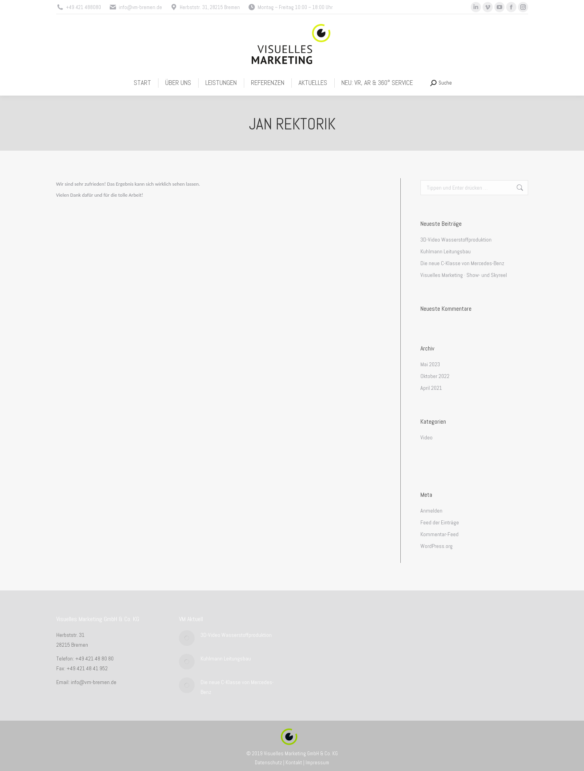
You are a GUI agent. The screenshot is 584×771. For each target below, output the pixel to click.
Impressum (317, 762)
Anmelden (431, 510)
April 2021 (431, 387)
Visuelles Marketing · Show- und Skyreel (463, 275)
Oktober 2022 (435, 376)
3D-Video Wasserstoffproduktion (456, 239)
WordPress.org (436, 546)
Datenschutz (268, 762)
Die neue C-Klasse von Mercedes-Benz (462, 263)
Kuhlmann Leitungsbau (445, 251)
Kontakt (294, 762)
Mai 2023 (430, 364)
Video (426, 437)
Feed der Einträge (439, 522)
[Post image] (187, 638)
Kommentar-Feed (439, 534)
